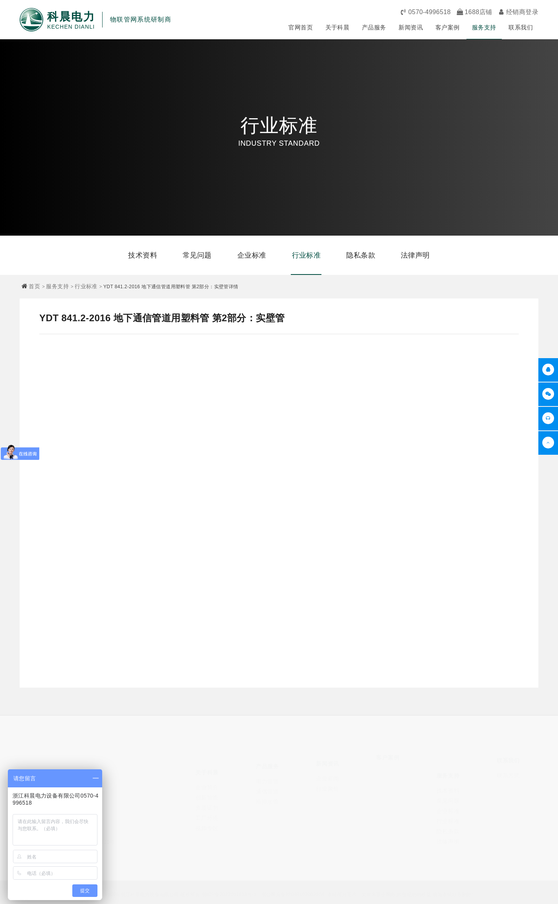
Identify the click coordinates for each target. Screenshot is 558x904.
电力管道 (267, 774)
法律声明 (415, 255)
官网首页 (300, 27)
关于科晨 (337, 27)
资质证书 (206, 798)
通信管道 (267, 784)
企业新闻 (327, 773)
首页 (34, 286)
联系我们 (520, 27)
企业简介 (206, 777)
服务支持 (484, 27)
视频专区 (206, 818)
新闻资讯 (410, 27)
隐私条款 (360, 255)
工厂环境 (206, 808)
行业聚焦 (327, 783)
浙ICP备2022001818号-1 (229, 893)
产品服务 (374, 27)
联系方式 (508, 772)
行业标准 (306, 255)
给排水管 (267, 795)
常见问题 (197, 255)
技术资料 (142, 255)
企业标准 (251, 255)
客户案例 (447, 27)
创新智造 (206, 788)
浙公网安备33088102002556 (293, 893)
